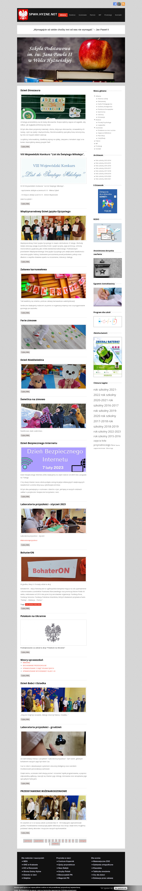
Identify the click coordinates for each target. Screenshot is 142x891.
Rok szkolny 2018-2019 (103, 174)
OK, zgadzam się (107, 888)
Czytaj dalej (25, 146)
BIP (100, 15)
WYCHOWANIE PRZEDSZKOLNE (34, 665)
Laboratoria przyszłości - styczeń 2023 (43, 504)
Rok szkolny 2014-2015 (103, 163)
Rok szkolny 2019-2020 (103, 176)
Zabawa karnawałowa (33, 269)
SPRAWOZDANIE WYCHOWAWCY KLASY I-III (39, 671)
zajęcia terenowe (99, 448)
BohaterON (27, 552)
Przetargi (108, 15)
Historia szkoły (103, 99)
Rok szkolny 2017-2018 (103, 171)
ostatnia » (55, 844)
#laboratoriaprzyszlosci (28, 540)
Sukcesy (101, 115)
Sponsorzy (101, 112)
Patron (92, 15)
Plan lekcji (101, 136)
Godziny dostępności (105, 107)
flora (113, 445)
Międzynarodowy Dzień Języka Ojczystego (45, 211)
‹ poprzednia (38, 841)
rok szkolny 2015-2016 (107, 436)
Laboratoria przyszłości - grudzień (40, 727)
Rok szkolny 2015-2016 (103, 166)
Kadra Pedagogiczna (105, 104)
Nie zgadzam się (120, 888)
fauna (118, 445)
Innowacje (101, 117)
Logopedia (101, 125)
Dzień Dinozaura (30, 90)
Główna (63, 15)
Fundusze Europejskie (105, 109)
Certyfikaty (101, 138)
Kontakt (118, 15)
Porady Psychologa (104, 122)
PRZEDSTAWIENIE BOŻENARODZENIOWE (43, 791)
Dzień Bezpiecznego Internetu (38, 443)
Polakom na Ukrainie (33, 616)
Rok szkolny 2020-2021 (103, 179)
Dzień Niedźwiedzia (32, 359)
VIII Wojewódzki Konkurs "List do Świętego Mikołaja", (52, 154)
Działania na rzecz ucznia (106, 130)
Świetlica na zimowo (32, 399)
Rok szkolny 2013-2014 (103, 160)
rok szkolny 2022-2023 (33, 604)
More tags (109, 448)
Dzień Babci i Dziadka (33, 683)
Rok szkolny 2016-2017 (103, 168)
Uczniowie (83, 15)
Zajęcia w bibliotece (104, 133)
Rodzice (72, 15)
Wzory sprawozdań (31, 659)
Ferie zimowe (28, 320)
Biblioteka (26, 662)
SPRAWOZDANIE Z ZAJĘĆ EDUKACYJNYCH (38, 668)
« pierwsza (28, 841)
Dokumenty (102, 101)
